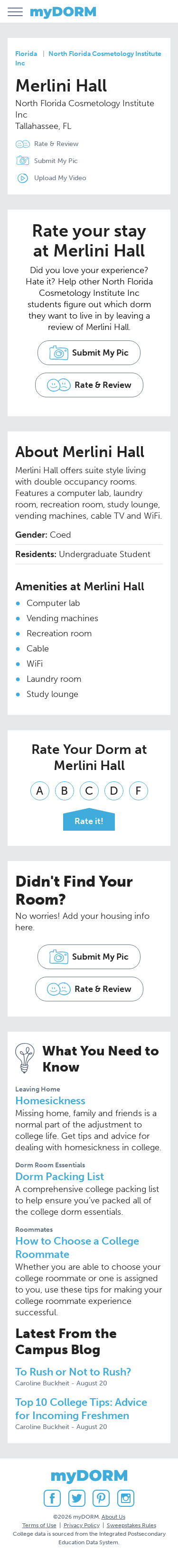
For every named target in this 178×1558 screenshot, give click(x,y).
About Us (113, 1516)
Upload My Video (60, 178)
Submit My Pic (56, 161)
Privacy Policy (82, 1525)
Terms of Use (39, 1525)
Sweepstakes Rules (131, 1525)
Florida (26, 54)
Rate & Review (56, 144)
